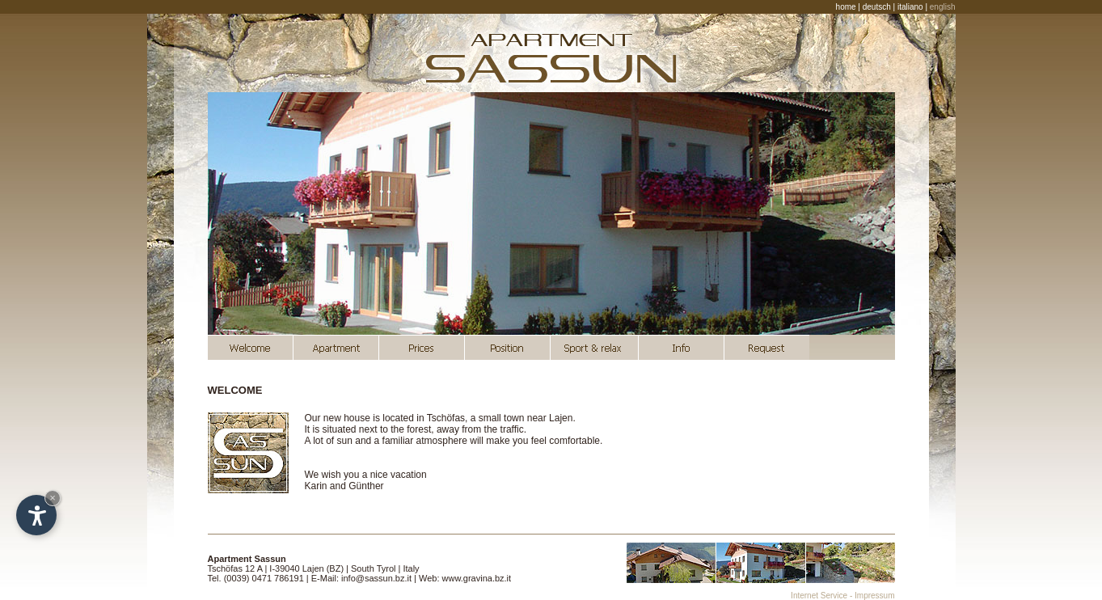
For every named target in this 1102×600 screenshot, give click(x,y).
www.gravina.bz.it (477, 578)
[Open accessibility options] (36, 515)
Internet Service (819, 595)
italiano (910, 6)
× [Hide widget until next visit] (52, 498)
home (846, 6)
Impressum (874, 595)
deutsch (877, 6)
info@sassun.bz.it (376, 578)
